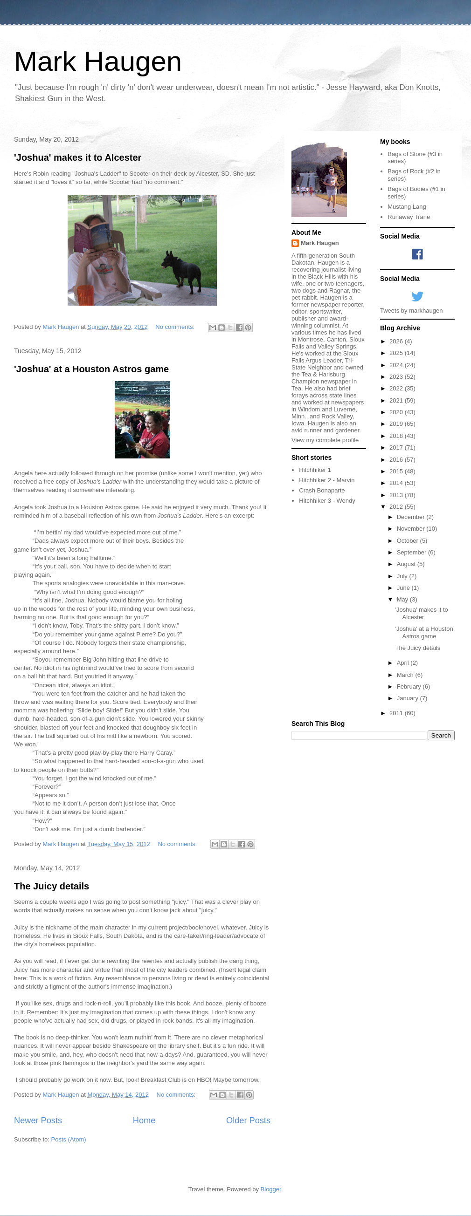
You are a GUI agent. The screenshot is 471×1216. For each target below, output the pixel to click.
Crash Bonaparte (322, 490)
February (410, 686)
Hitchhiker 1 (315, 469)
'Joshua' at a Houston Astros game (91, 369)
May (403, 599)
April (404, 662)
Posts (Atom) (68, 1139)
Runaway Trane (409, 216)
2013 (397, 495)
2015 (397, 471)
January (408, 698)
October (408, 540)
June (404, 587)
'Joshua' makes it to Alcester (77, 157)
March (406, 674)
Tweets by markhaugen (411, 310)
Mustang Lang (407, 206)
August (407, 563)
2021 (397, 400)
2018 (397, 435)
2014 (397, 482)
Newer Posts (38, 1120)
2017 (397, 447)
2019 (397, 423)
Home (144, 1120)
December (412, 516)
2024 (397, 365)
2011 (397, 713)
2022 (397, 388)
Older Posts (248, 1120)
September (412, 552)
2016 (397, 459)
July (403, 576)
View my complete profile (325, 440)
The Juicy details (51, 886)
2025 (397, 352)
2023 (397, 376)
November (412, 528)
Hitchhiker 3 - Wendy (327, 500)
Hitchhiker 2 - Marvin (326, 480)
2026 (397, 341)
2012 (397, 506)
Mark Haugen (98, 61)
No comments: (175, 326)
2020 (397, 412)
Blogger (271, 1189)
